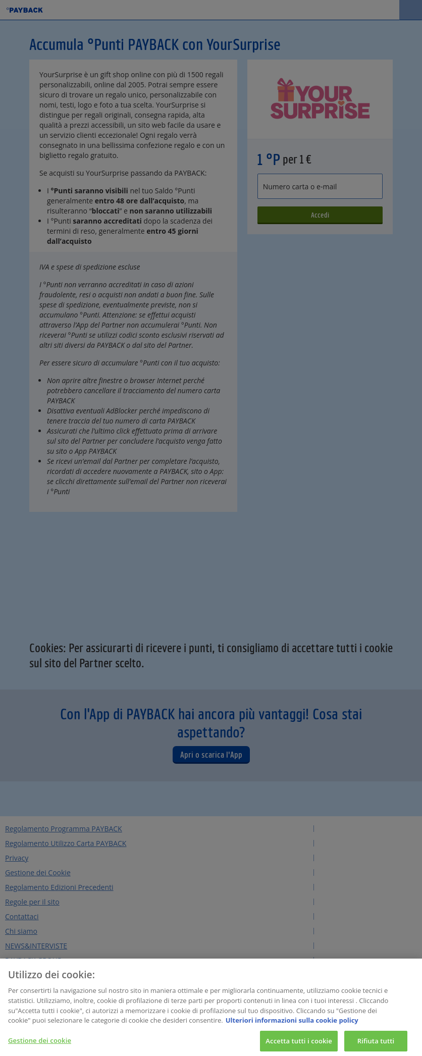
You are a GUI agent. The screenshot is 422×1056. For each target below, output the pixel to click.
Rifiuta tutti (376, 1043)
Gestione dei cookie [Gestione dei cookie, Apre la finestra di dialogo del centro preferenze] (39, 1043)
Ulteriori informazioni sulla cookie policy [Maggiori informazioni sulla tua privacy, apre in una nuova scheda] (292, 1023)
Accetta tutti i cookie (299, 1043)
